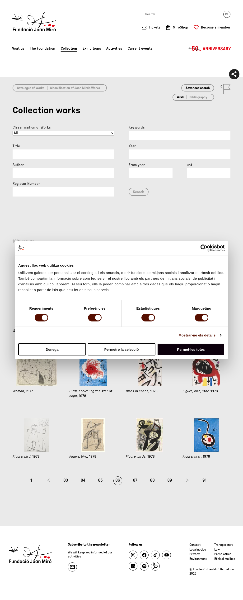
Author (18, 165)
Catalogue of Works (30, 88)
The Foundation (42, 48)
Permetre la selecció (121, 349)
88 (152, 480)
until (190, 165)
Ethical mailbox (224, 559)
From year (137, 165)
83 (65, 480)
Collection (69, 48)
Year (132, 146)
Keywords (137, 127)
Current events (140, 48)
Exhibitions (92, 48)
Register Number (26, 184)
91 (204, 480)
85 (100, 480)
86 (117, 480)
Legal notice (197, 549)
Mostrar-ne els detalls (196, 335)
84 (83, 480)
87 (135, 480)
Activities (114, 48)
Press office (222, 554)
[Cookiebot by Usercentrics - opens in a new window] (204, 247)
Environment (198, 559)
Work (180, 97)
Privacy (194, 554)
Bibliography (198, 97)
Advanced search (198, 88)
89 (169, 480)
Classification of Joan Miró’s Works (75, 88)
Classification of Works (32, 127)
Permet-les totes (191, 349)
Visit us (18, 48)
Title (16, 146)
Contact (195, 545)
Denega (52, 349)
